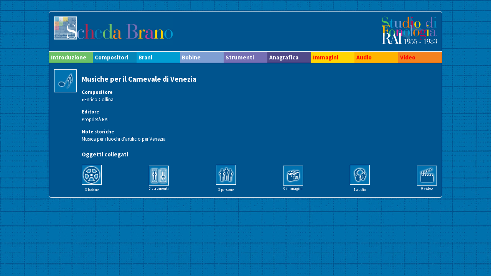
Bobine (191, 57)
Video (407, 57)
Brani (145, 57)
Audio (364, 57)
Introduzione (68, 57)
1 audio (360, 189)
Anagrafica (283, 57)
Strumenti (240, 57)
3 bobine (92, 189)
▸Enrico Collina (98, 99)
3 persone (226, 189)
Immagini (325, 57)
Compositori (111, 57)
